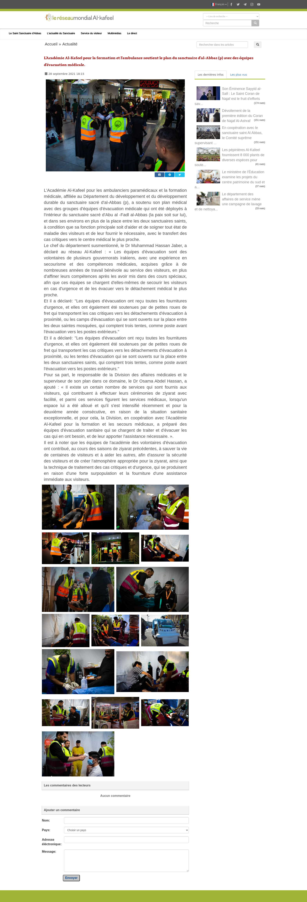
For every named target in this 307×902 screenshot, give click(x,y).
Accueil (51, 44)
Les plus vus (238, 74)
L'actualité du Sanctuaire (61, 33)
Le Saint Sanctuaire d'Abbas (25, 33)
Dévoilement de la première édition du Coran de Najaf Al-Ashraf (242, 116)
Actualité (70, 44)
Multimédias (114, 33)
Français (219, 4)
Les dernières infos (211, 74)
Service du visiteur (91, 33)
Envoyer (71, 877)
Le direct (132, 33)
